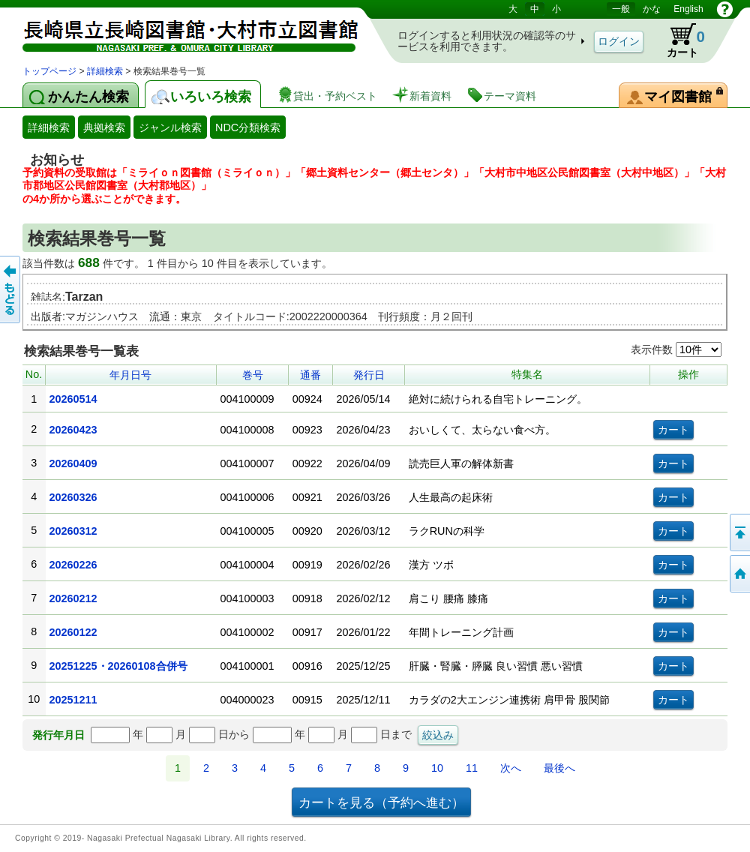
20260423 (74, 430)
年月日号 (131, 375)
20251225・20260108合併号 (119, 666)
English (688, 9)
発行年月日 (58, 735)
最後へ (559, 768)
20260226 (74, 565)
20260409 (74, 464)
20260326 (74, 497)
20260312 (74, 531)
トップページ (49, 71)
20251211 (74, 700)
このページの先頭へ (739, 532)
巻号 (252, 375)
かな (652, 9)
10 (437, 768)
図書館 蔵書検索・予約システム (180, 32)
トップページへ (739, 573)
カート (678, 40)
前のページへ (11, 289)
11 (472, 768)
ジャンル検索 (170, 128)
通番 (310, 375)
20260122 (74, 632)
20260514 (74, 399)
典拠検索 (104, 128)
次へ (510, 768)
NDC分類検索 (247, 128)
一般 (621, 9)
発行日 (369, 375)
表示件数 (676, 350)
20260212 (74, 598)
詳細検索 (105, 71)
